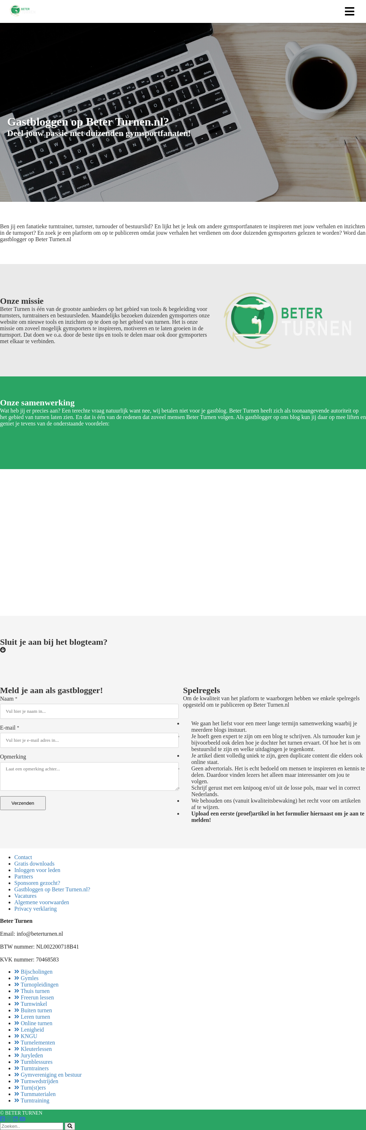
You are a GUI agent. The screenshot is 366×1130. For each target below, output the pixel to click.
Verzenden (22, 803)
